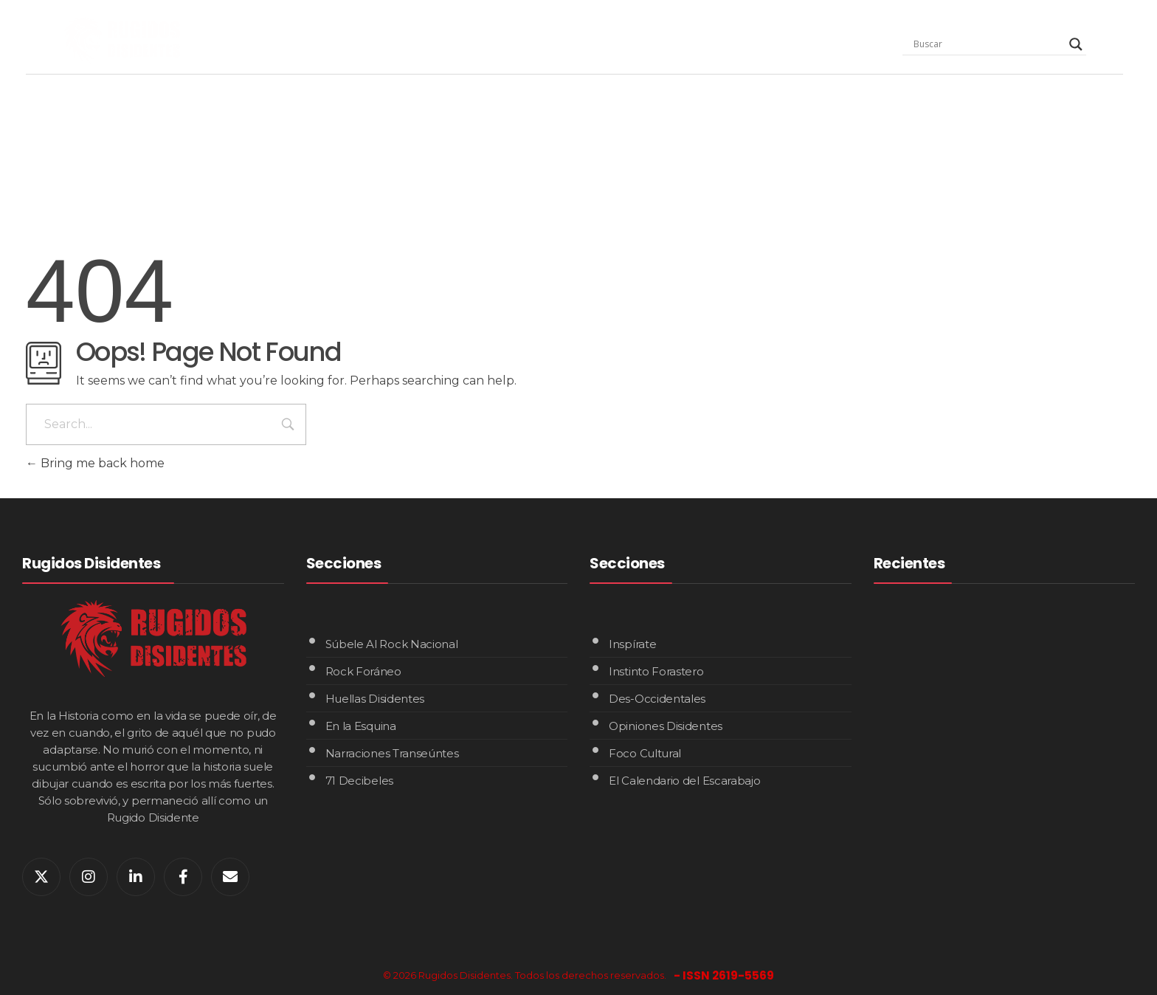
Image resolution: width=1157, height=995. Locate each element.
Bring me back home (95, 463)
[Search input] (988, 44)
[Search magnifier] (1076, 44)
